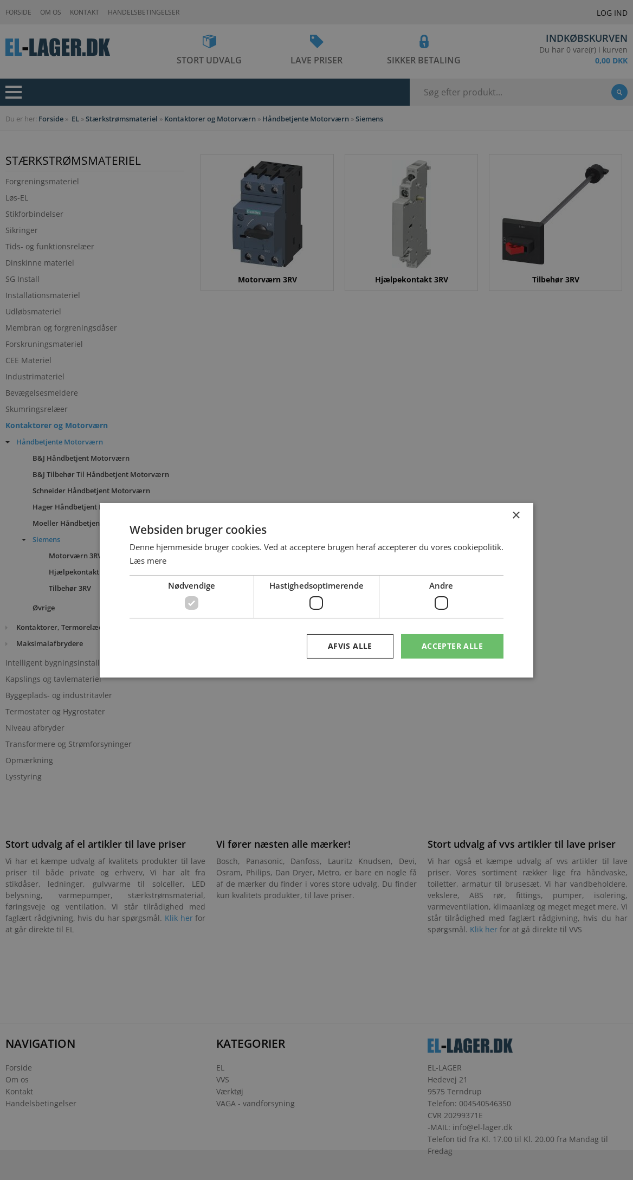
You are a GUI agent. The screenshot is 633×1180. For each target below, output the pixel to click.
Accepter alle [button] (452, 646)
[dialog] (316, 590)
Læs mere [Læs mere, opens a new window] (148, 560)
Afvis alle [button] (350, 646)
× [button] (516, 515)
